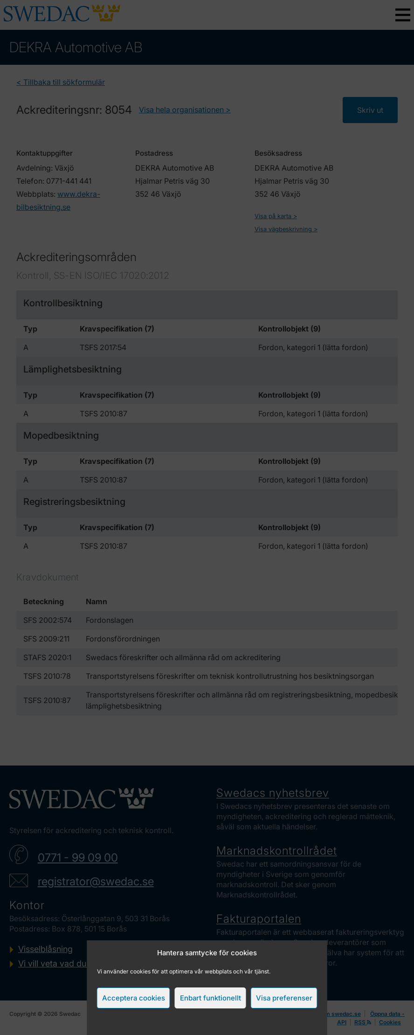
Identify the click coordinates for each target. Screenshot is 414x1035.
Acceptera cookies (133, 998)
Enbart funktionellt (210, 998)
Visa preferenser (284, 998)
